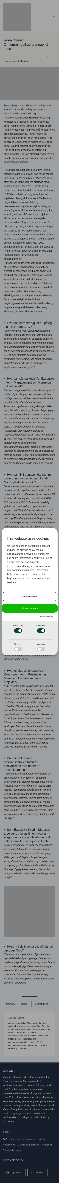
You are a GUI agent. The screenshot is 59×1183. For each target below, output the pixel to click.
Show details (45, 616)
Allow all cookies (29, 608)
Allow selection (29, 596)
